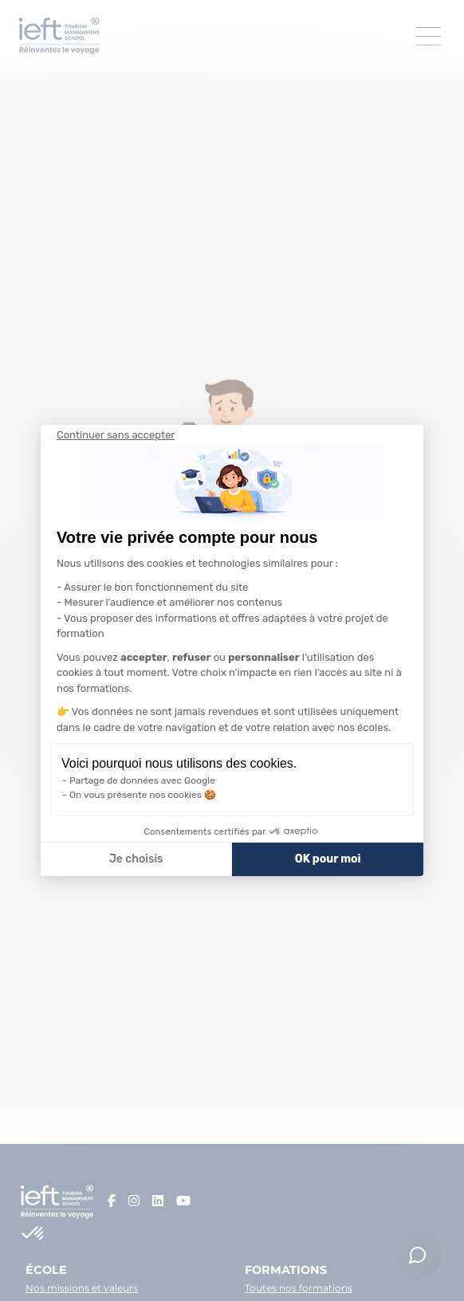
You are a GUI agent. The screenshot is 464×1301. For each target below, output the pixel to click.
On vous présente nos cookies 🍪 (142, 794)
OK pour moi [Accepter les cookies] (328, 859)
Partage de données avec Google (142, 780)
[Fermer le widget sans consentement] (116, 435)
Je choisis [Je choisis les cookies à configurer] (136, 859)
